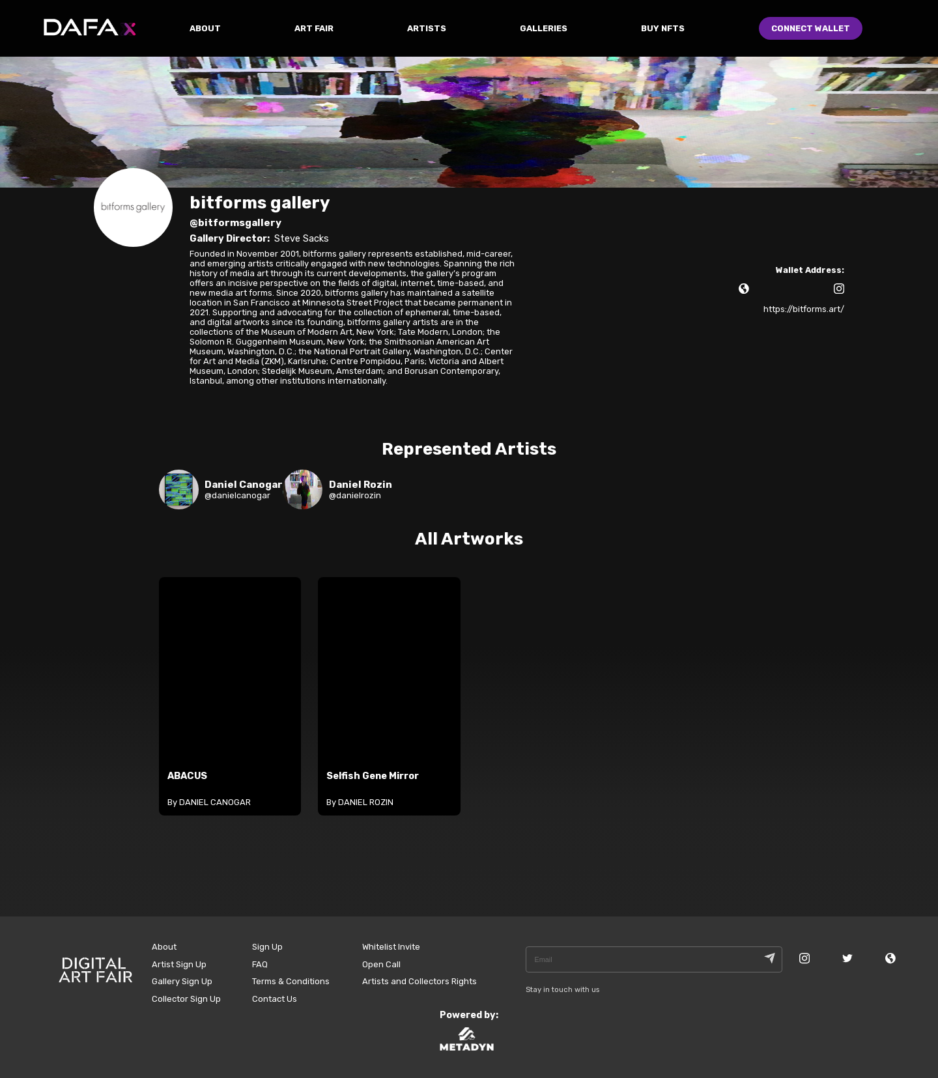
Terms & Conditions (291, 981)
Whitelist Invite (391, 947)
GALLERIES (543, 28)
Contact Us (274, 999)
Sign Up (267, 947)
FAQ (260, 964)
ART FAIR (314, 28)
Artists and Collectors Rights (419, 981)
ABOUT (205, 28)
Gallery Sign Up (182, 981)
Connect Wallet (810, 28)
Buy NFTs (663, 28)
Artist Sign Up (179, 964)
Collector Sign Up (186, 999)
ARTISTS (426, 28)
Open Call (381, 964)
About (164, 947)
